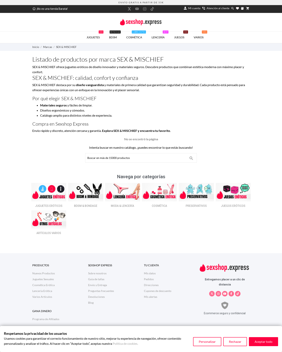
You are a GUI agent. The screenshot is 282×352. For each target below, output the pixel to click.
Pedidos (149, 279)
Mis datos (150, 273)
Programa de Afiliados (45, 319)
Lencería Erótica (42, 291)
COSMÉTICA (136, 35)
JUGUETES (95, 35)
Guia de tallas (96, 279)
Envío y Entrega (97, 285)
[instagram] (144, 9)
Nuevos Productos (43, 273)
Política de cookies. (125, 343)
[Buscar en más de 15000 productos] (191, 158)
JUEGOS (181, 35)
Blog (91, 302)
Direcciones (151, 285)
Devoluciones (96, 296)
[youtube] (137, 9)
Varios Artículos (42, 296)
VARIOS (200, 35)
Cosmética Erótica (43, 285)
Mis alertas (150, 296)
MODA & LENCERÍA (122, 205)
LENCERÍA (160, 35)
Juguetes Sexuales (43, 279)
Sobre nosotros (97, 273)
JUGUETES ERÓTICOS (48, 205)
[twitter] (129, 9)
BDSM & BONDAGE (85, 205)
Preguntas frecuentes (101, 291)
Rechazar (235, 341)
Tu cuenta (151, 265)
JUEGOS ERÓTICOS (233, 205)
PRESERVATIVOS (196, 205)
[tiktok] (152, 9)
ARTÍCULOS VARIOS (48, 233)
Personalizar (207, 341)
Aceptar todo (263, 341)
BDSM (115, 35)
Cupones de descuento (157, 291)
